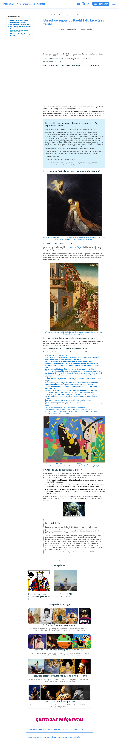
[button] (8, 4)
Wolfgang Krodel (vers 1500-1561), (63, 332)
